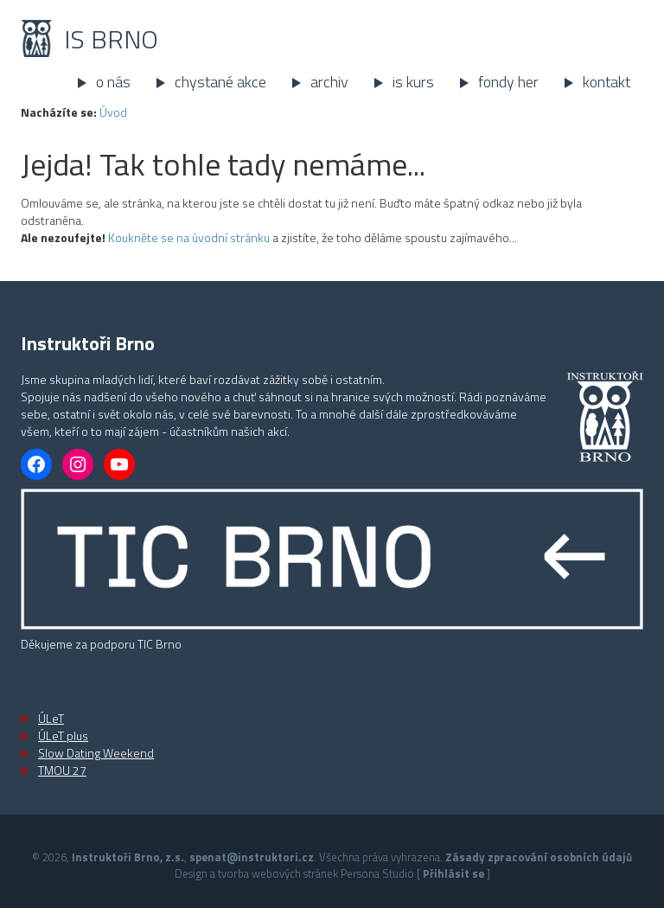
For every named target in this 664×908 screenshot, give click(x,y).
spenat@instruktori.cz (251, 857)
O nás (113, 81)
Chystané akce (220, 81)
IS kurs (413, 81)
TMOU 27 (62, 770)
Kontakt (606, 81)
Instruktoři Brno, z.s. (128, 857)
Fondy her (508, 81)
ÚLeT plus (63, 735)
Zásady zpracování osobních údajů (538, 857)
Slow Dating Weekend (96, 753)
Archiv (329, 81)
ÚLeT (51, 718)
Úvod (113, 112)
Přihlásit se (453, 873)
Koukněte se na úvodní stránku (189, 237)
